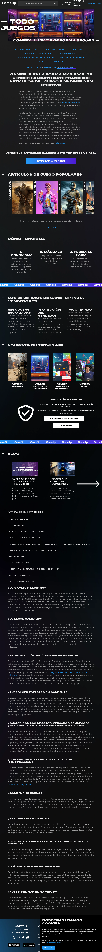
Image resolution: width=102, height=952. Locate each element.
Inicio (30, 67)
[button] (55, 3)
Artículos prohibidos (72, 102)
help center (60, 143)
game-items (50, 67)
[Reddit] (27, 938)
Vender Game (77, 49)
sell (39, 67)
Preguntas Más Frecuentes (64, 419)
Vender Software (71, 57)
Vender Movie (67, 53)
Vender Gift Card (53, 49)
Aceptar (48, 948)
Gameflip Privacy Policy (19, 784)
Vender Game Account (39, 53)
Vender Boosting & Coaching (36, 57)
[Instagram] (19, 938)
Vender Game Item (26, 49)
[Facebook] (23, 938)
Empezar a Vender (51, 161)
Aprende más (66, 425)
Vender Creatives (50, 62)
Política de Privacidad (54, 943)
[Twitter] (14, 938)
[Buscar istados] (36, 3)
